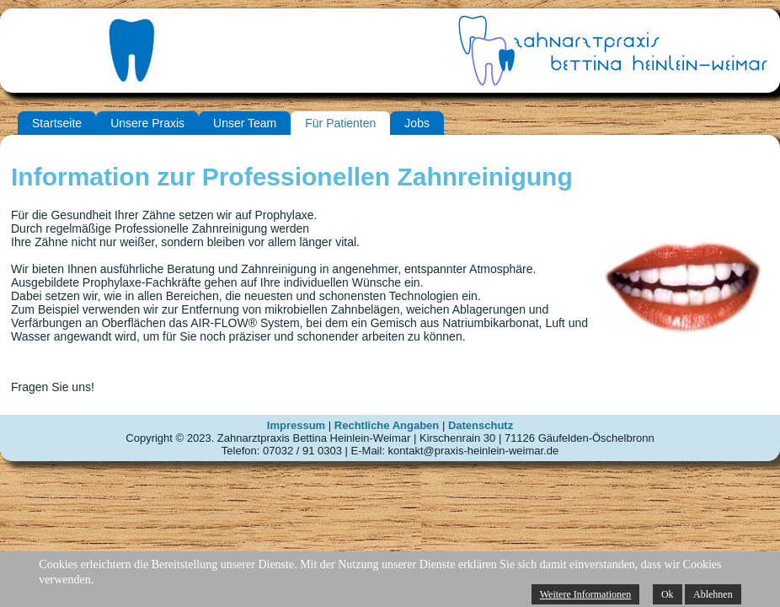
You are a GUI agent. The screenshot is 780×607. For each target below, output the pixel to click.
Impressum (296, 425)
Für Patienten (340, 123)
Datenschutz (480, 425)
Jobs (417, 123)
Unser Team (244, 123)
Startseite (57, 123)
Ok (667, 594)
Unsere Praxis (147, 123)
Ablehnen (713, 594)
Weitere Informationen (586, 594)
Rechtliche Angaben (386, 425)
